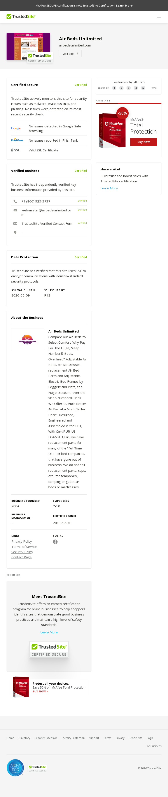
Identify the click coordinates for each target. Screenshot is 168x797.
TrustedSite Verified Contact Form (47, 223)
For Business (153, 746)
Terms (107, 738)
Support (94, 738)
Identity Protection (73, 738)
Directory (24, 738)
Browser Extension (46, 738)
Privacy (120, 738)
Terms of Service (24, 546)
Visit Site (70, 54)
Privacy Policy (21, 541)
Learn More (49, 632)
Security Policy (22, 552)
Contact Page (21, 557)
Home (10, 738)
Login (150, 738)
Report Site (13, 575)
